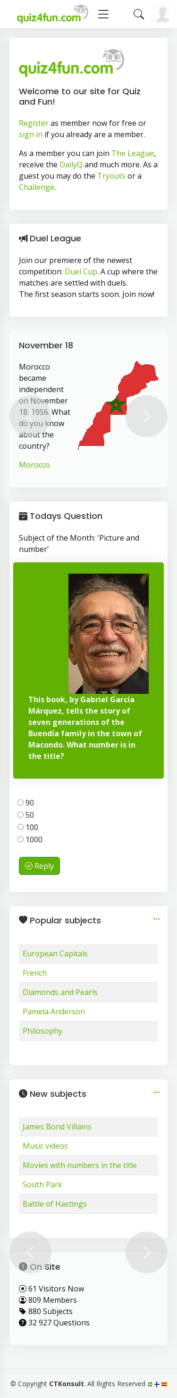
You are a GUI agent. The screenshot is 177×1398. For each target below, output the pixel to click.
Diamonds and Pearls (60, 992)
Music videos (45, 1146)
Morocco (34, 465)
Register (34, 123)
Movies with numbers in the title (80, 1165)
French (35, 973)
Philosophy (42, 1031)
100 (27, 827)
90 (25, 803)
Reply (39, 866)
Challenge (36, 187)
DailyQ (71, 164)
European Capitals (55, 953)
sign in (30, 134)
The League (132, 153)
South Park (42, 1184)
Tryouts (111, 176)
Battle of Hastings (55, 1204)
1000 (29, 839)
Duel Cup (81, 271)
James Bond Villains (57, 1126)
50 (25, 815)
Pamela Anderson (54, 1011)
